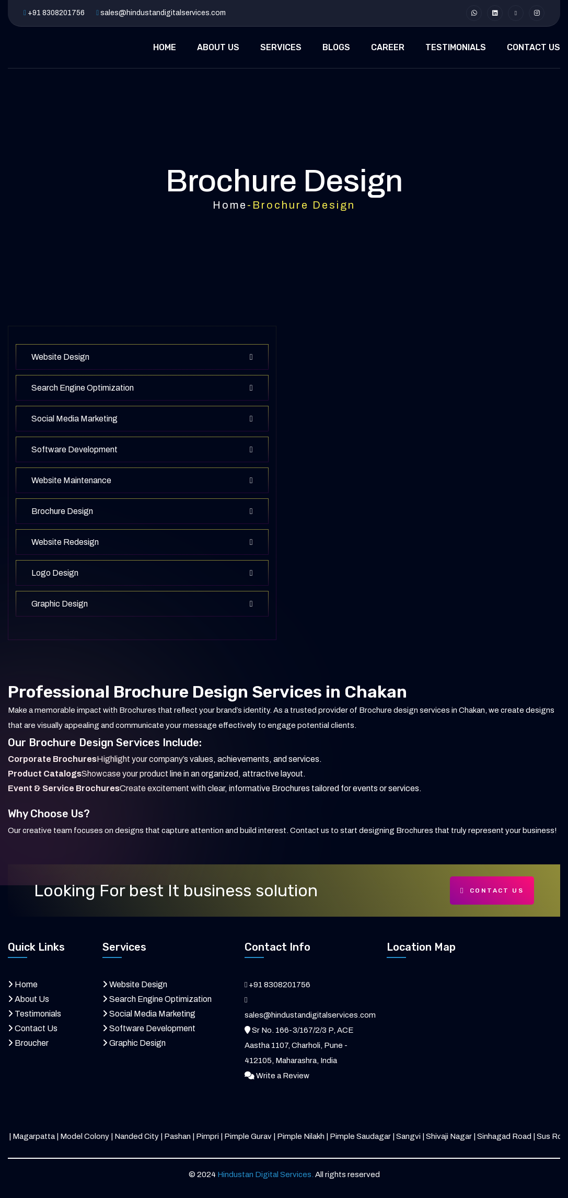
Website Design (142, 356)
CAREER (387, 47)
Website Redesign (142, 542)
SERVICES (281, 47)
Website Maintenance (142, 480)
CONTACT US (533, 47)
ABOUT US (218, 47)
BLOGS (336, 47)
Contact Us (492, 891)
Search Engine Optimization (142, 387)
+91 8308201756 (56, 13)
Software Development (142, 449)
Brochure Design (142, 511)
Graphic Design (142, 603)
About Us (32, 999)
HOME (164, 47)
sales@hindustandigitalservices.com (163, 13)
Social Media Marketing (142, 418)
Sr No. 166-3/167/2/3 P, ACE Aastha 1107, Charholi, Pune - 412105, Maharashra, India (299, 1045)
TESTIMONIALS (455, 47)
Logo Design (142, 572)
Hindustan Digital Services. (265, 1174)
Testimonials (38, 1013)
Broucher (32, 1043)
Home (230, 205)
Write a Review (282, 1075)
